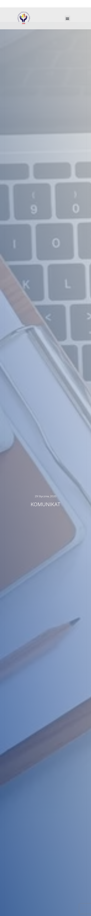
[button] (67, 18)
